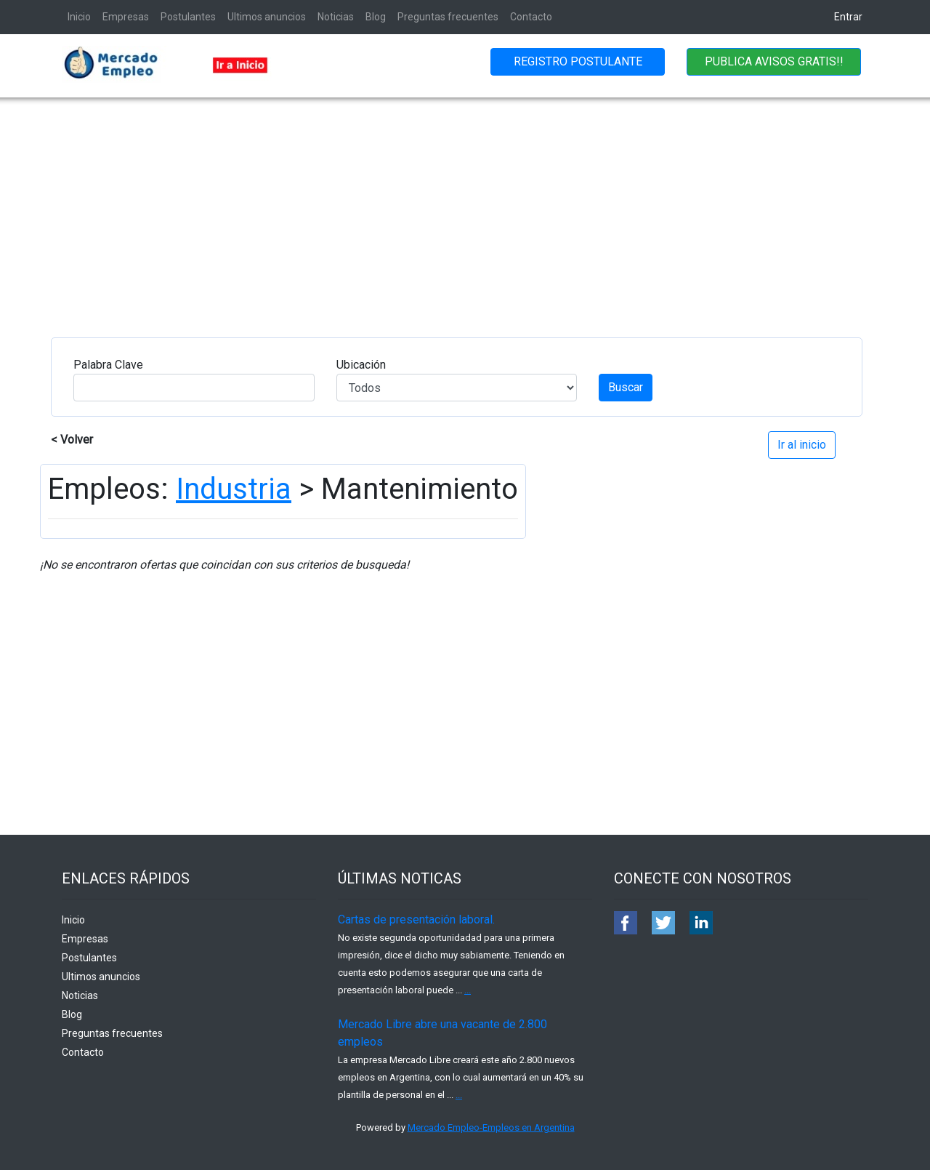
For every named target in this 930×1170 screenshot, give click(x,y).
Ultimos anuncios (266, 17)
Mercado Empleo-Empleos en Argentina (491, 1127)
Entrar (848, 17)
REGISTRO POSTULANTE (578, 61)
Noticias (336, 17)
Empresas (125, 17)
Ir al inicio (801, 445)
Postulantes (188, 17)
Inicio (79, 17)
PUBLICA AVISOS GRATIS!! (774, 61)
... (467, 990)
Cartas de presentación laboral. (416, 919)
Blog (375, 17)
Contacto (531, 17)
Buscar (625, 387)
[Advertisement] (465, 206)
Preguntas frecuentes (447, 17)
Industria (233, 489)
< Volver (72, 439)
